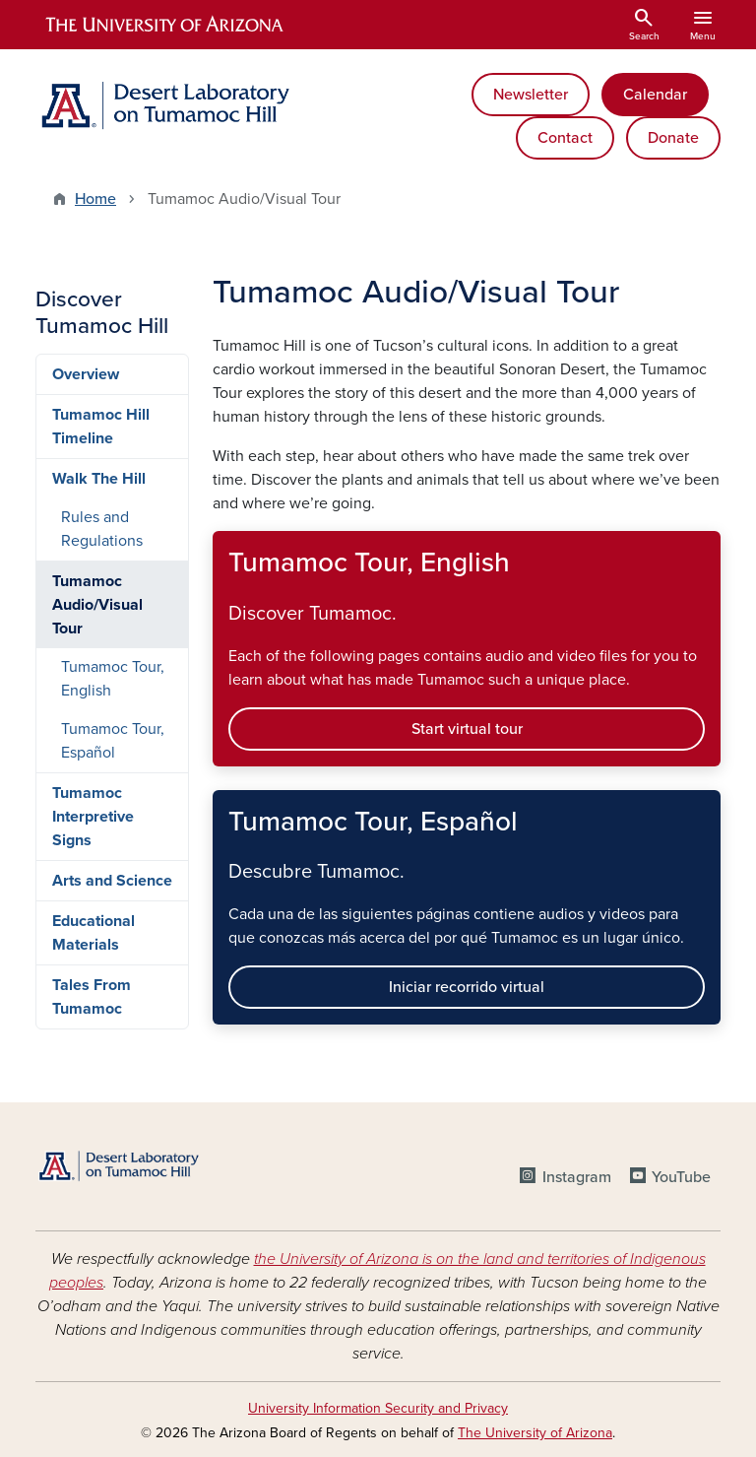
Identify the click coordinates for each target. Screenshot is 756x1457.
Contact (565, 138)
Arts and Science (112, 881)
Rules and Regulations (102, 529)
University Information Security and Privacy (378, 1408)
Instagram (576, 1177)
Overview (85, 374)
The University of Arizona (535, 1432)
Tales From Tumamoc (91, 997)
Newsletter (530, 94)
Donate (673, 138)
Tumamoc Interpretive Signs (93, 816)
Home (95, 199)
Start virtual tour (467, 729)
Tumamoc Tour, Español (112, 740)
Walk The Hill (99, 479)
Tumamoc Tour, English (112, 678)
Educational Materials (93, 933)
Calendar (655, 94)
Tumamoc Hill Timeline (101, 426)
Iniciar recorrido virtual (466, 987)
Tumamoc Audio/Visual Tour (97, 604)
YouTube (681, 1177)
